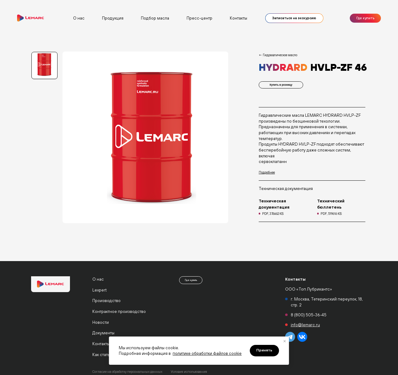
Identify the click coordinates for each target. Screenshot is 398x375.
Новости (100, 322)
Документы (103, 332)
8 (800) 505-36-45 (308, 314)
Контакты (238, 18)
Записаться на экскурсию (294, 18)
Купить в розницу (280, 86)
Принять (264, 350)
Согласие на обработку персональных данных (127, 371)
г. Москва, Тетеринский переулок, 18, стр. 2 (327, 301)
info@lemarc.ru (305, 324)
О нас (98, 279)
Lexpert (99, 289)
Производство (106, 300)
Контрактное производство (119, 311)
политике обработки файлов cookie (207, 353)
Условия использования (189, 371)
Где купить (365, 18)
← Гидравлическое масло (278, 55)
